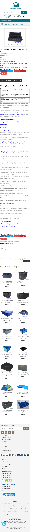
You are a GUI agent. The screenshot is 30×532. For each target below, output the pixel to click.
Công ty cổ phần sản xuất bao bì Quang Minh (11, 114)
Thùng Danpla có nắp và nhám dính (7, 319)
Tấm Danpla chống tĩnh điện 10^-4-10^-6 (23, 373)
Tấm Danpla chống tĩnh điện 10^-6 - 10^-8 (7, 374)
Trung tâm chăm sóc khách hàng (13, 24)
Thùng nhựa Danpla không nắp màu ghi (7, 337)
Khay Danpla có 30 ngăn (23, 411)
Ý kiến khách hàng (6, 464)
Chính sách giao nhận (7, 473)
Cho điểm (3, 259)
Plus (16, 71)
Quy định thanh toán (6, 488)
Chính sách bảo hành (6, 475)
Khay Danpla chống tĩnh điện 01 (23, 355)
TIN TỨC (4, 452)
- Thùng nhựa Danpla (5, 221)
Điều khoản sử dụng (6, 490)
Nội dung (3, 249)
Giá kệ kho (4, 441)
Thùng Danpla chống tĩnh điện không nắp (23, 301)
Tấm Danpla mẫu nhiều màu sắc (7, 392)
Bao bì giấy (4, 446)
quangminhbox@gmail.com (7, 203)
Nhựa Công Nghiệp (6, 439)
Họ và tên (10, 243)
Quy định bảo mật (6, 486)
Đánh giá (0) (17, 81)
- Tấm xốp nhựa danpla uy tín (7, 226)
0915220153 (11, 61)
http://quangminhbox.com (6, 205)
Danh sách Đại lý (5, 466)
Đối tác (3, 468)
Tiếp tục (27, 261)
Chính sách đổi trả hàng (7, 477)
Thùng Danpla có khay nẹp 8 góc (23, 337)
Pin (23, 71)
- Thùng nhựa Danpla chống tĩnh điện (9, 224)
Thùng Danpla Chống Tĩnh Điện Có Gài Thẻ (23, 282)
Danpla (4, 127)
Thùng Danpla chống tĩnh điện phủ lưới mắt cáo (7, 282)
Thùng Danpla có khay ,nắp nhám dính (23, 319)
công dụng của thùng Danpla (7, 142)
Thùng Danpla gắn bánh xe (7, 355)
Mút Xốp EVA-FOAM (6, 450)
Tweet (10, 71)
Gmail (4, 73)
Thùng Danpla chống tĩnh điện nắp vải (7, 410)
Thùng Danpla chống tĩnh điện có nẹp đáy (7, 301)
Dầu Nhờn (4, 448)
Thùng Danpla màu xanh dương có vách (23, 392)
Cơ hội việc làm (5, 462)
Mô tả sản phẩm (6, 81)
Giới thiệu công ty (6, 459)
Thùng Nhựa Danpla (6, 437)
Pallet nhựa (4, 444)
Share (3, 71)
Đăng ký (26, 428)
